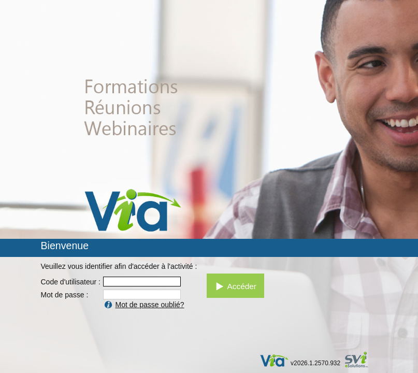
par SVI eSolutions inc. (361, 361)
